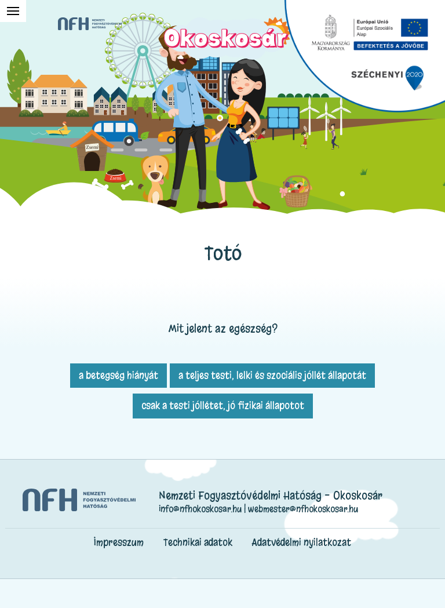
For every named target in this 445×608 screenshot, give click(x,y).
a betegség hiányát (118, 375)
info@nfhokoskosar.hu (200, 509)
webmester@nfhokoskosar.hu (303, 509)
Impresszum (119, 542)
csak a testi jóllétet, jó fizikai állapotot (222, 405)
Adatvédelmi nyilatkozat (301, 542)
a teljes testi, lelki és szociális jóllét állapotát (272, 375)
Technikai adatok (197, 542)
